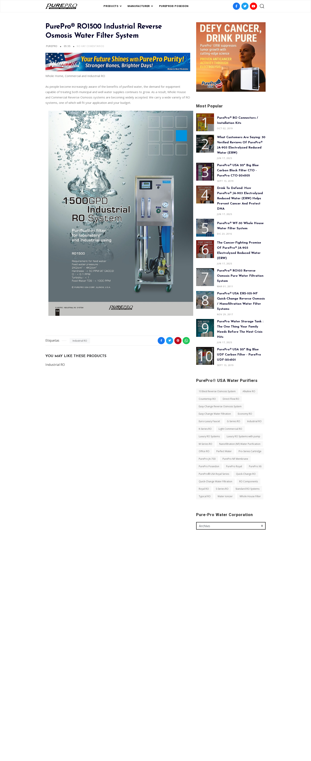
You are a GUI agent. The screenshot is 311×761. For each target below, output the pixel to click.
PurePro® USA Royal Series (214, 474)
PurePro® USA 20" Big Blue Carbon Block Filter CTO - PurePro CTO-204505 (238, 170)
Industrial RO (80, 340)
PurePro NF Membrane (235, 458)
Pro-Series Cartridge (250, 451)
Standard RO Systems (247, 488)
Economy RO (245, 413)
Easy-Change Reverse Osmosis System (220, 406)
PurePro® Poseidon (174, 6)
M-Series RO (205, 444)
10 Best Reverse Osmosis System (217, 391)
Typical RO (205, 496)
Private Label (152, 739)
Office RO (204, 451)
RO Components (248, 481)
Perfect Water (224, 451)
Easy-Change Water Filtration (215, 413)
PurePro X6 (255, 466)
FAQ (136, 739)
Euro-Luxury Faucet (209, 421)
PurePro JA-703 (207, 458)
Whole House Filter (250, 496)
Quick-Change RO (246, 474)
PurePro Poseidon (209, 466)
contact (171, 739)
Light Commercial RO (230, 429)
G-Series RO (233, 421)
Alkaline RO (249, 391)
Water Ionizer (225, 496)
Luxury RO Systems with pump (243, 436)
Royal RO (204, 488)
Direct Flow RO (231, 399)
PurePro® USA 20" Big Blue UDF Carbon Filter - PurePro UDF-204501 (239, 354)
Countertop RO (207, 399)
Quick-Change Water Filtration (215, 481)
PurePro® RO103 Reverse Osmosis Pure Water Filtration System (240, 276)
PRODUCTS (111, 6)
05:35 (67, 46)
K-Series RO (205, 429)
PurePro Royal (234, 466)
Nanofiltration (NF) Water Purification (239, 444)
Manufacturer (139, 6)
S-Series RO (222, 488)
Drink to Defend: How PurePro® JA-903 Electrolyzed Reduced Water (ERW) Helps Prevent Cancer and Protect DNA (240, 198)
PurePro (51, 46)
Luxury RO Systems (209, 436)
